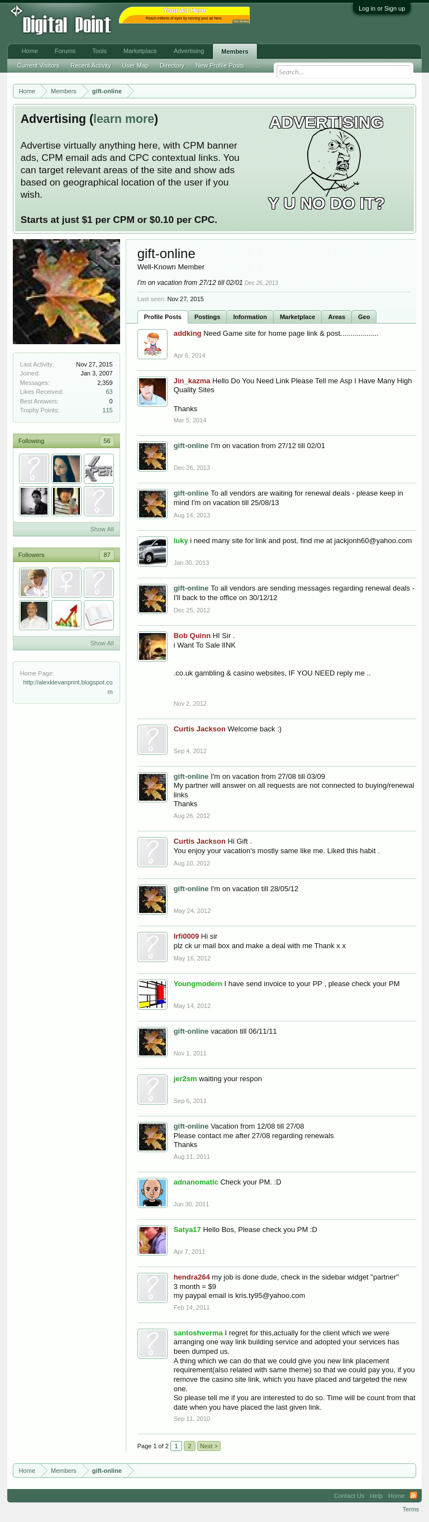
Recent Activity (90, 65)
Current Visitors (38, 65)
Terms (410, 1509)
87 (106, 554)
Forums (65, 50)
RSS (413, 1495)
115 (107, 410)
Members (234, 51)
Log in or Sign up (382, 8)
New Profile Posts (220, 65)
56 (106, 440)
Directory (172, 65)
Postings (207, 316)
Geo (364, 316)
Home (30, 50)
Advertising (189, 50)
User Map (135, 65)
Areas (336, 316)
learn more (123, 119)
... (257, 65)
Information (250, 316)
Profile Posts (163, 316)
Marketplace (298, 316)
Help (376, 1495)
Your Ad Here (241, 21)
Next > (209, 1446)
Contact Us (349, 1495)
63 (109, 391)
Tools (99, 50)
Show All (101, 529)
